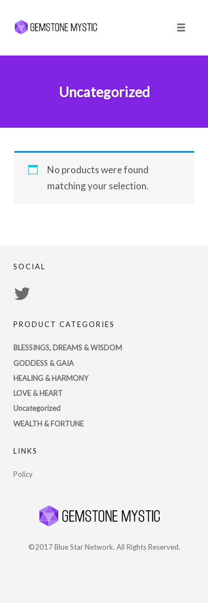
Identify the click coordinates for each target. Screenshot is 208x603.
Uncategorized (36, 408)
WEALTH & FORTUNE (48, 423)
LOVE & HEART (38, 393)
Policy (23, 474)
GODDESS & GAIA (43, 363)
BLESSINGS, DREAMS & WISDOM (67, 347)
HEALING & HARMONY (50, 378)
